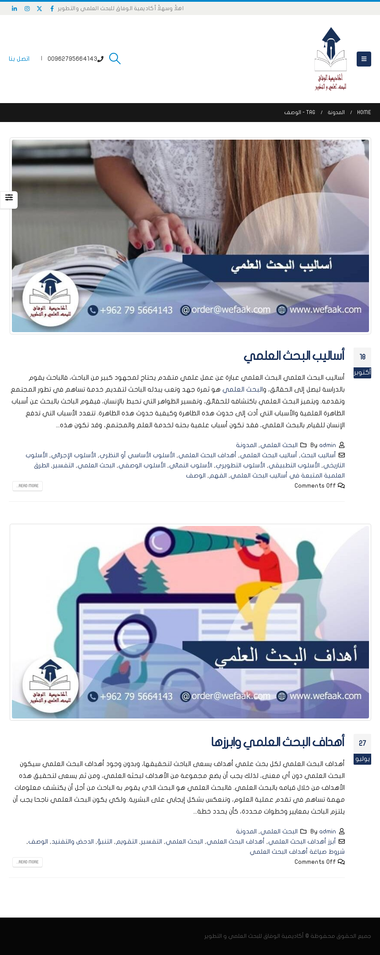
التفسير (63, 465)
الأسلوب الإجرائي (73, 455)
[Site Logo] (330, 59)
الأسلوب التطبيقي (294, 465)
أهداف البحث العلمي (207, 455)
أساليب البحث (318, 455)
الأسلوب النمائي (190, 465)
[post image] (190, 235)
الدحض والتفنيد (73, 841)
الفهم (218, 475)
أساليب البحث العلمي (294, 356)
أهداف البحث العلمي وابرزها (278, 742)
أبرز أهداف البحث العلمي (302, 841)
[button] (364, 59)
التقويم (126, 841)
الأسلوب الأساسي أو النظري (137, 455)
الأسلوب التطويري (240, 465)
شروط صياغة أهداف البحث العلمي (297, 851)
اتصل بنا (19, 59)
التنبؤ (104, 841)
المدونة (246, 445)
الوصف (196, 475)
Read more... (27, 486)
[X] (39, 8)
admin (327, 445)
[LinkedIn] (14, 8)
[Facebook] (52, 8)
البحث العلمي (242, 389)
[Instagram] (27, 8)
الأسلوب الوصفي (142, 465)
